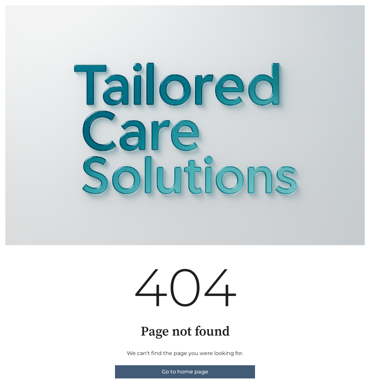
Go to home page (185, 372)
